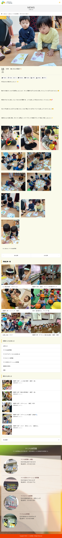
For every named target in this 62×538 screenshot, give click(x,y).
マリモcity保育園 (12, 248)
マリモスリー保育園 (8, 358)
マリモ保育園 (31, 448)
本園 (4, 370)
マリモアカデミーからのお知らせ (11, 354)
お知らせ (6, 248)
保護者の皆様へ (7, 366)
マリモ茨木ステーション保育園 (11, 362)
